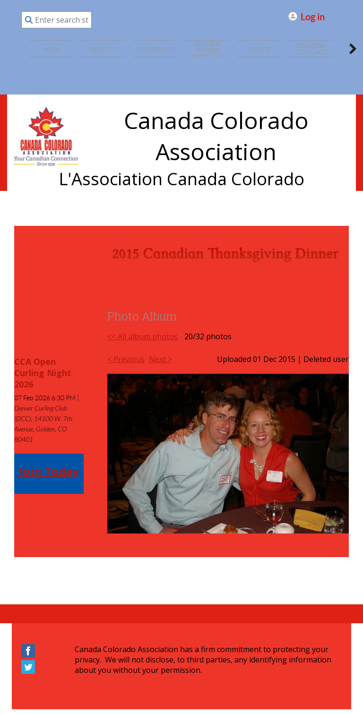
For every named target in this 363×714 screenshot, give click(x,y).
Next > (160, 359)
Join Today (49, 471)
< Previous (126, 359)
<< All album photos (142, 336)
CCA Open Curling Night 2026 (42, 373)
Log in (313, 16)
